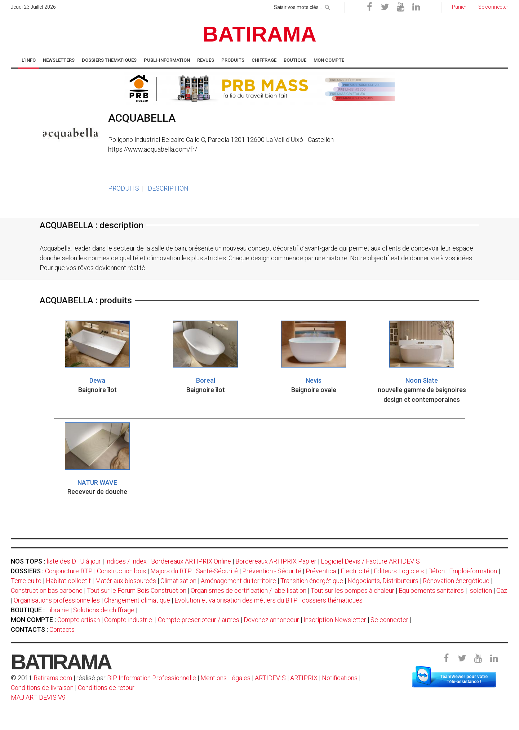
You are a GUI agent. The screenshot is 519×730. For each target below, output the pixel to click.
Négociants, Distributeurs (382, 581)
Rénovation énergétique (456, 581)
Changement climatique (137, 600)
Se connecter (389, 619)
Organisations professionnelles (57, 600)
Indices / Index (126, 561)
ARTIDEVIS (270, 678)
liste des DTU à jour (73, 561)
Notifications (340, 678)
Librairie (57, 610)
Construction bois (121, 571)
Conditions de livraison (42, 687)
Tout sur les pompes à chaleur (352, 590)
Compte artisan (78, 619)
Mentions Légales (225, 678)
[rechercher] (327, 6)
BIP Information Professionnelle (151, 678)
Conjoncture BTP (69, 571)
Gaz (501, 590)
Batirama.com (53, 678)
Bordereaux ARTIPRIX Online (191, 561)
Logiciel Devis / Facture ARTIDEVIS (370, 561)
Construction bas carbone (47, 590)
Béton (436, 571)
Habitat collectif (68, 581)
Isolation (480, 590)
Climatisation (178, 581)
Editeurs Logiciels (399, 571)
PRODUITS (123, 188)
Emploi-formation (473, 571)
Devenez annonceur (271, 619)
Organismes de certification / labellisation (248, 590)
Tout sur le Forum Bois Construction (136, 590)
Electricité (355, 571)
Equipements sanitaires (431, 590)
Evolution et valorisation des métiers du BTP (236, 600)
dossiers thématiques (332, 600)
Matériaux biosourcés (125, 581)
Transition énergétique (311, 581)
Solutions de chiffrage (103, 610)
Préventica (321, 571)
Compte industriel (129, 619)
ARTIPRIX (304, 678)
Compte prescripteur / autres (198, 619)
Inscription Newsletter (334, 619)
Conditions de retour (106, 687)
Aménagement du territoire (238, 581)
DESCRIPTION (168, 188)
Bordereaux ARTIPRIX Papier (275, 561)
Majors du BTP (171, 571)
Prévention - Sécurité (271, 571)
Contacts (62, 629)
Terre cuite (26, 581)
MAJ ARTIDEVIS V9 (38, 697)
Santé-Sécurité (217, 571)
